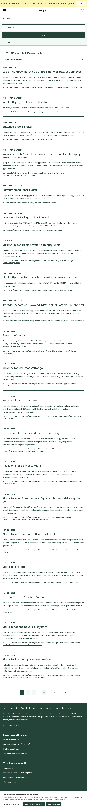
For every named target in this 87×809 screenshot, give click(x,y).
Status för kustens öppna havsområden (28, 659)
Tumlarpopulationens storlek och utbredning (31, 433)
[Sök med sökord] (43, 27)
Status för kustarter (15, 566)
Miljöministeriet (11, 740)
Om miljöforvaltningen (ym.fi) (17, 777)
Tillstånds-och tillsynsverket (16, 753)
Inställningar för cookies (11, 804)
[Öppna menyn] (4, 10)
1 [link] (22, 693)
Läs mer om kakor (59, 799)
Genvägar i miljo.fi (10, 782)
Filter (8, 42)
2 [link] (28, 693)
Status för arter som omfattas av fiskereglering (32, 534)
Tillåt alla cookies (54, 804)
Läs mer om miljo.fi (12, 725)
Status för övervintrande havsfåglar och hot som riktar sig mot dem (42, 500)
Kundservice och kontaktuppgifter (17, 773)
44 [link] (44, 693)
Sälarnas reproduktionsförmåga (23, 368)
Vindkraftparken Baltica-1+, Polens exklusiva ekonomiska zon (41, 277)
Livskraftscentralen (13, 749)
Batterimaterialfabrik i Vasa (20, 190)
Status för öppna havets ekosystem (25, 627)
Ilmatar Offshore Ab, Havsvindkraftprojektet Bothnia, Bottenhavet (43, 305)
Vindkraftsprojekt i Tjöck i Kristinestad (26, 102)
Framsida (6, 18)
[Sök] (82, 10)
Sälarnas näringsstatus (17, 335)
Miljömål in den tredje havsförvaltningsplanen (31, 245)
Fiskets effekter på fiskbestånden (23, 597)
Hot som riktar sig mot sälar (20, 400)
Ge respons (8, 768)
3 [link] (34, 693)
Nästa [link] (55, 692)
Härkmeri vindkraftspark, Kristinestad (26, 217)
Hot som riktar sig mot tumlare (22, 465)
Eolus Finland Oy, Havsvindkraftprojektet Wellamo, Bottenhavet (42, 71)
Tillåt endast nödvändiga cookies (33, 804)
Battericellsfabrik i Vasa (17, 126)
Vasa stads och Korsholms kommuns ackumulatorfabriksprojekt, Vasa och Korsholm (43, 156)
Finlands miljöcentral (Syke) (16, 744)
